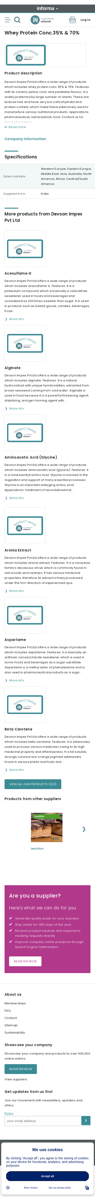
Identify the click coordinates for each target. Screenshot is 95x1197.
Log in (85, 20)
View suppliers (16, 1079)
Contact (11, 1018)
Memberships (15, 1003)
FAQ (8, 1010)
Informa (47, 8)
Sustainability (15, 1032)
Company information (25, 138)
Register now (25, 961)
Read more (17, 127)
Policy (9, 1113)
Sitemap (11, 1025)
